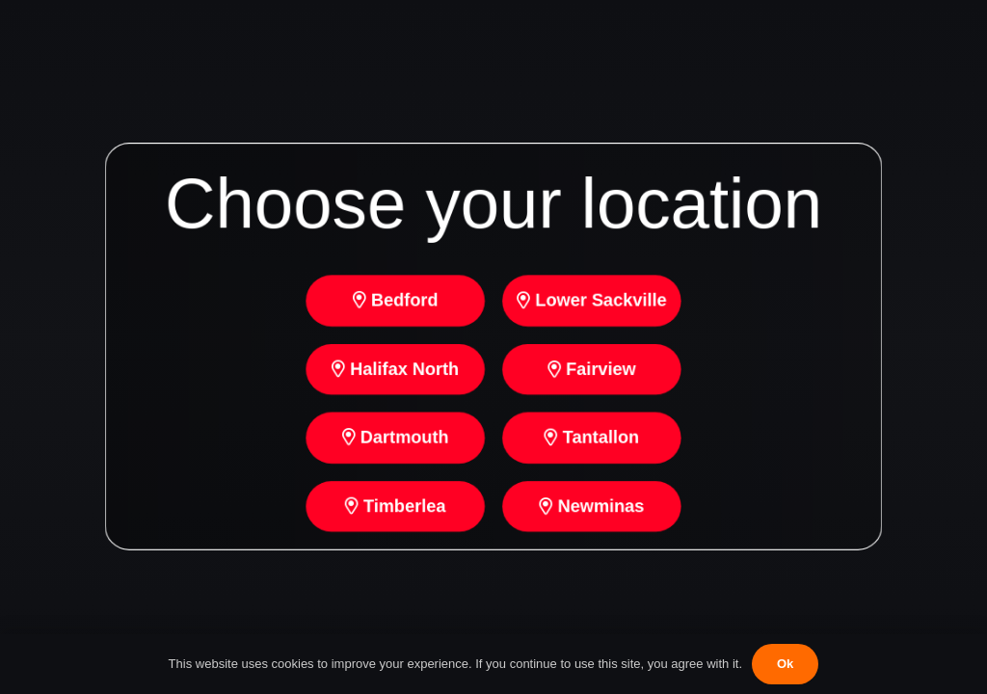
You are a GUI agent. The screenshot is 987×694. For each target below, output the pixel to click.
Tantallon (594, 439)
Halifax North (394, 369)
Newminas (593, 509)
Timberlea (393, 509)
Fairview (593, 369)
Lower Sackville (594, 299)
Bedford (393, 299)
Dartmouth (393, 439)
